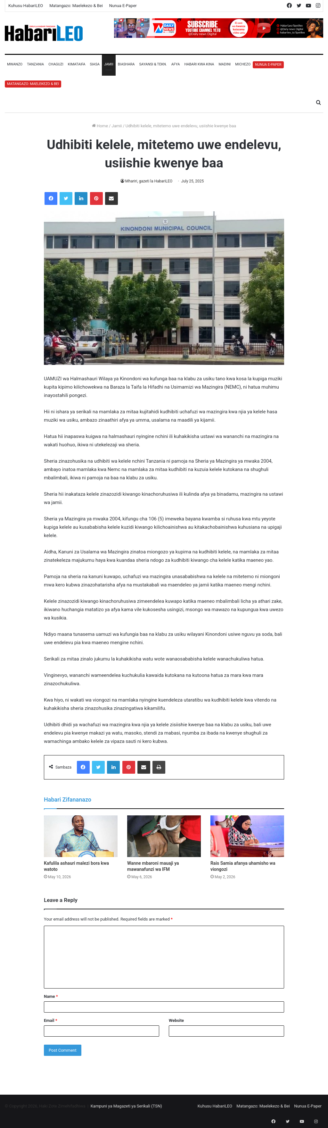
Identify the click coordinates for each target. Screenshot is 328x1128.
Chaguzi (55, 64)
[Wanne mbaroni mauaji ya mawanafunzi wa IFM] (164, 836)
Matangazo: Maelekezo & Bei (76, 5)
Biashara (126, 64)
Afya (175, 64)
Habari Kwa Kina (199, 64)
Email (50, 1020)
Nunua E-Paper (123, 5)
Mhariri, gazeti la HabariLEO (149, 181)
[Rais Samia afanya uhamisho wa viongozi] (247, 836)
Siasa (95, 64)
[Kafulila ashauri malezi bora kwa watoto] (81, 836)
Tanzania (35, 64)
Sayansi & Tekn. (153, 64)
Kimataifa (77, 64)
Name (51, 996)
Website (176, 1020)
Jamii (108, 64)
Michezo (242, 64)
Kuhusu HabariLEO (25, 5)
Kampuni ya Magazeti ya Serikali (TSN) (126, 1106)
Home (100, 125)
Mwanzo (14, 64)
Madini (224, 64)
